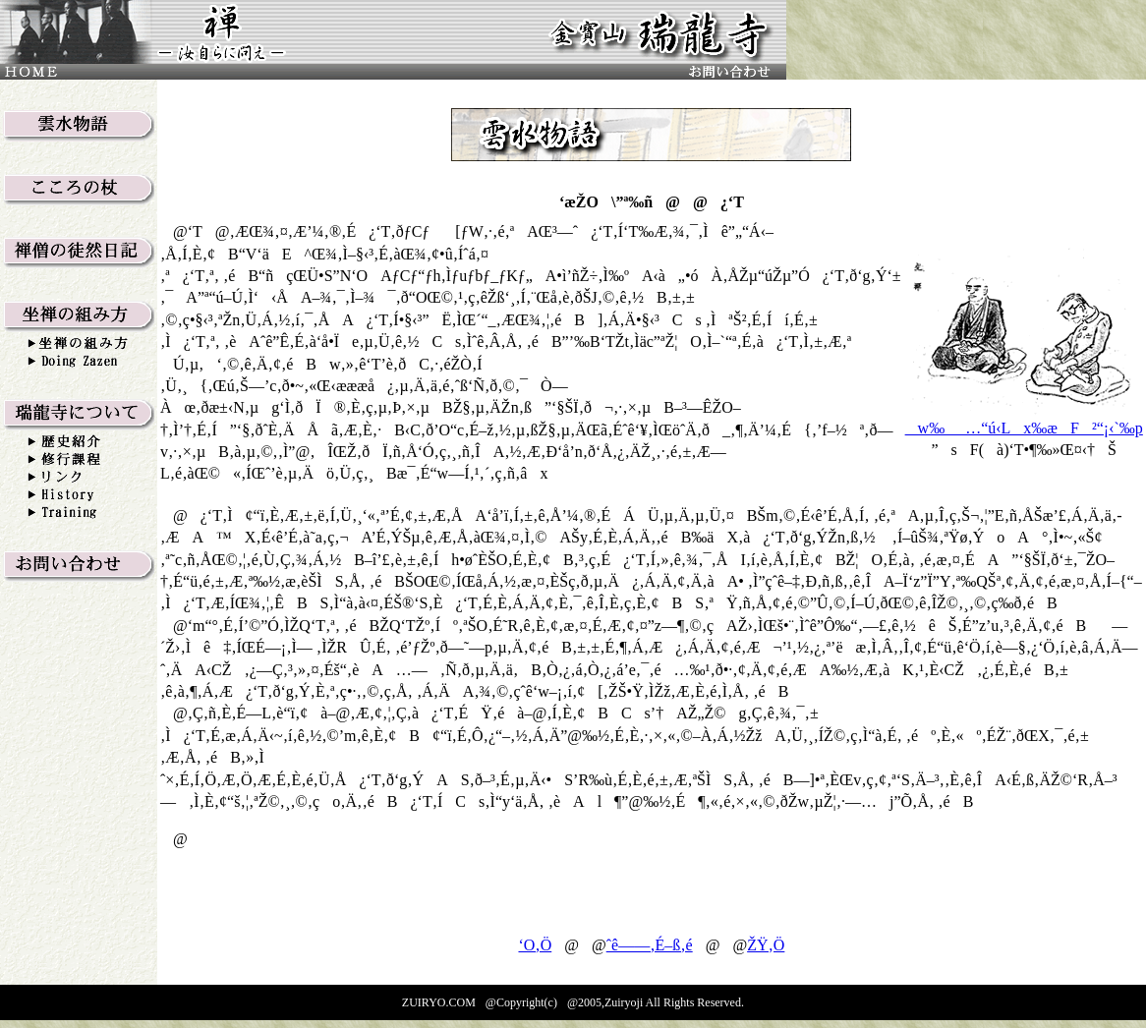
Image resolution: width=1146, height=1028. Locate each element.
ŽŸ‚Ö (765, 945)
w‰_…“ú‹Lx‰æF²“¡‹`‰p (1024, 428)
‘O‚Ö (534, 945)
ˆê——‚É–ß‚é (649, 945)
